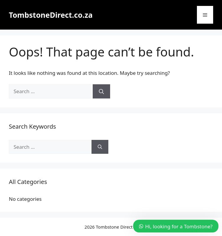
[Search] (101, 91)
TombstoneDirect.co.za (51, 15)
